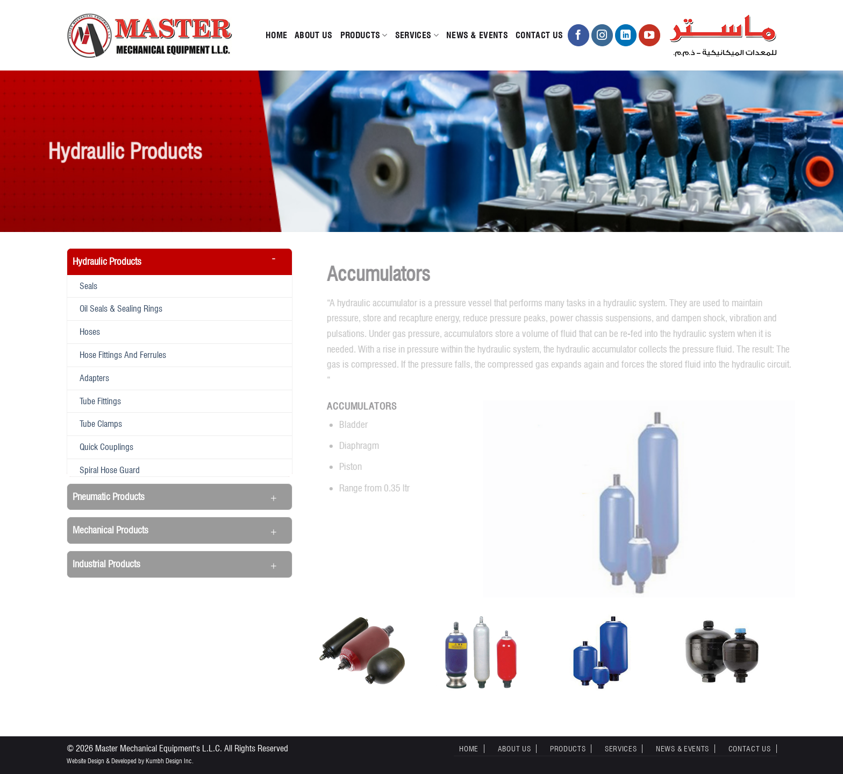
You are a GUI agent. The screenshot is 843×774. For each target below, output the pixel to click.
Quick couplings (106, 446)
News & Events (477, 35)
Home (276, 35)
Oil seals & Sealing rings (121, 308)
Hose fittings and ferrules (123, 354)
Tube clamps (101, 423)
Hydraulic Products (107, 261)
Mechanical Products (110, 530)
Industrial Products (106, 563)
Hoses (90, 331)
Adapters (94, 377)
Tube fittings (100, 401)
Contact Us (539, 35)
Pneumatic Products (109, 496)
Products (364, 35)
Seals (88, 285)
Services (417, 35)
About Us (314, 35)
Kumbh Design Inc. (170, 761)
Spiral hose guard (110, 470)
